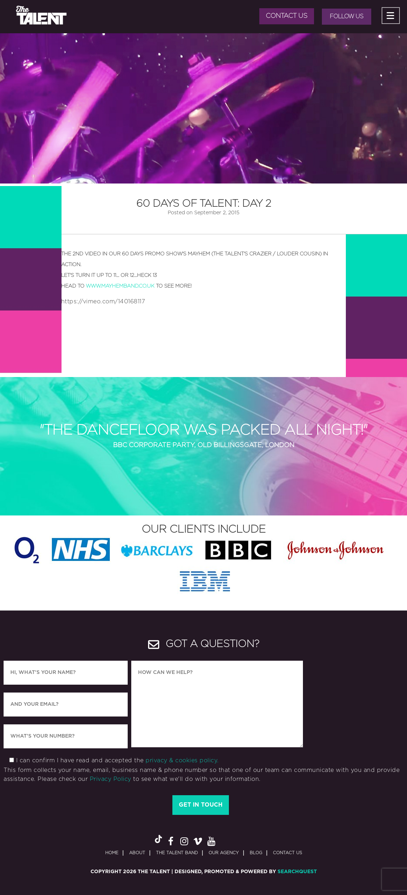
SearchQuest (297, 871)
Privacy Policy (110, 779)
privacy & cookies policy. (182, 760)
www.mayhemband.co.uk (120, 286)
